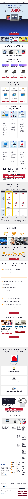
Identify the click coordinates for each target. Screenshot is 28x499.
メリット (10, 2)
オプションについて (18, 466)
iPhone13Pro (18, 440)
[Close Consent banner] (27, 490)
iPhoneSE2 (18, 446)
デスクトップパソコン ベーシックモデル (14, 425)
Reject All (22, 493)
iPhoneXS (18, 450)
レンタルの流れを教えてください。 (8, 273)
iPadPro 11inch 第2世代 (24, 442)
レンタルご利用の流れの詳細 (14, 259)
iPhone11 (18, 448)
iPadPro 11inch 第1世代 (24, 440)
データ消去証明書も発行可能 (11, 384)
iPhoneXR (18, 449)
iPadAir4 (23, 429)
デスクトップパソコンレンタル (15, 421)
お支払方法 (13, 471)
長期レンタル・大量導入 (13, 466)
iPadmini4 (23, 433)
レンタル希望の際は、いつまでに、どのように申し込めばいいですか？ (13, 308)
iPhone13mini (18, 442)
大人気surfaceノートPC (4, 425)
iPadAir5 (23, 430)
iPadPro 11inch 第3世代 (24, 443)
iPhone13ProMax (19, 438)
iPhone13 (18, 441)
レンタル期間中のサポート (18, 463)
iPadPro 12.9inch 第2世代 (24, 450)
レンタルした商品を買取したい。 (8, 285)
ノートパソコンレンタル (7, 421)
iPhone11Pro (18, 447)
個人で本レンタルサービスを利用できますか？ (9, 288)
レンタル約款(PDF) (23, 468)
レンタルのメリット (13, 464)
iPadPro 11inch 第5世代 (24, 447)
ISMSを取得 (19, 393)
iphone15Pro (18, 431)
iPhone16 (18, 428)
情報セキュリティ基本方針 (24, 472)
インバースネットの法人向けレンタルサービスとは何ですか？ (11, 299)
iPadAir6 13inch (24, 432)
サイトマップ (23, 465)
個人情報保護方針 (24, 470)
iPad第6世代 (23, 425)
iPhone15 (18, 433)
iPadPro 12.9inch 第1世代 (24, 449)
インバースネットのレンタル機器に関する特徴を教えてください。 (12, 305)
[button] (11, 42)
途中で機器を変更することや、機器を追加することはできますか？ (12, 282)
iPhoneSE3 (18, 445)
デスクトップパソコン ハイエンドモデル (14, 428)
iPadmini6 (23, 435)
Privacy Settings (24, 476)
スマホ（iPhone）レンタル (19, 421)
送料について (13, 472)
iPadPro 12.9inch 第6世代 (24, 457)
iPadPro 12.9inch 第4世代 (24, 454)
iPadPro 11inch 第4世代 (24, 445)
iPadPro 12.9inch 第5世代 (24, 456)
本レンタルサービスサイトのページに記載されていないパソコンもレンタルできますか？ (13, 276)
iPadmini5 (23, 434)
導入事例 (17, 2)
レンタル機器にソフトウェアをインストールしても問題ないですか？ (12, 270)
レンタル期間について (13, 469)
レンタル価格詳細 (5, 78)
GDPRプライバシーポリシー (23, 474)
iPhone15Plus (18, 432)
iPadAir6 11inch (24, 431)
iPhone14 (18, 437)
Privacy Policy (2, 493)
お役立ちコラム (24, 464)
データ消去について (18, 468)
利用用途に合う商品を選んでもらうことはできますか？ (11, 291)
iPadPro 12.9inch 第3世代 (24, 452)
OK (22, 495)
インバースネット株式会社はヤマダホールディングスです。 (14, 481)
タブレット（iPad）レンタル (24, 421)
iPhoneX (18, 451)
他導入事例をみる (14, 337)
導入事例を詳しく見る (7, 333)
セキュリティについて (18, 470)
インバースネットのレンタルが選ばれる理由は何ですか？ (11, 302)
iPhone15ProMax (19, 429)
